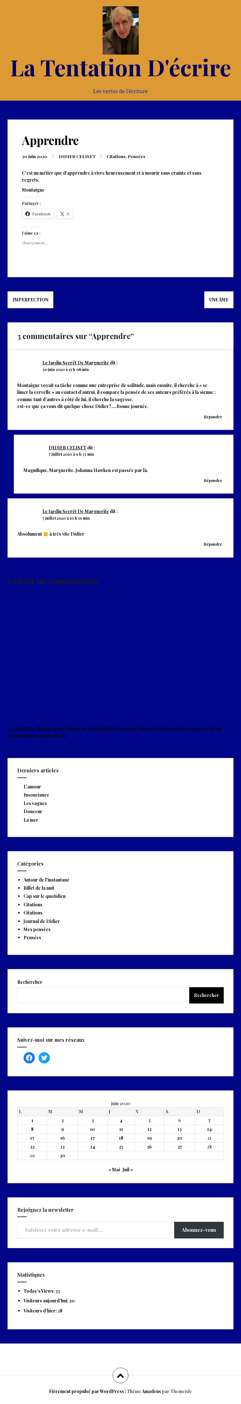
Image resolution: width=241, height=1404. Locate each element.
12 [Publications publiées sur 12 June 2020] (149, 1129)
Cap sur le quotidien (45, 896)
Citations (116, 156)
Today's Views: (40, 1291)
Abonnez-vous (199, 1229)
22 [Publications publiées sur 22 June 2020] (32, 1146)
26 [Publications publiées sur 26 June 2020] (149, 1146)
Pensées (137, 156)
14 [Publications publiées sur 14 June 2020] (209, 1129)
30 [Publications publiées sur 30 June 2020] (62, 1155)
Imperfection (30, 299)
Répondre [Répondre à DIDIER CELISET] (213, 480)
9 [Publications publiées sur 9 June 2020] (62, 1129)
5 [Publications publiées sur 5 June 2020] (149, 1120)
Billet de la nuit (39, 888)
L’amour (32, 786)
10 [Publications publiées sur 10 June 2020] (92, 1129)
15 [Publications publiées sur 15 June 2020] (32, 1138)
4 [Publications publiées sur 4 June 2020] (121, 1120)
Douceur (33, 811)
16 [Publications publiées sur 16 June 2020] (62, 1138)
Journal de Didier (42, 921)
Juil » (128, 1169)
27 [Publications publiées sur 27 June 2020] (180, 1146)
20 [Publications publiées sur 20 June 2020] (179, 1138)
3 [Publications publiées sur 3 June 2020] (93, 1120)
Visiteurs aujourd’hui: (46, 1300)
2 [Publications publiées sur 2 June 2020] (63, 1120)
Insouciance (36, 794)
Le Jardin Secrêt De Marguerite (75, 362)
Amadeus (151, 1391)
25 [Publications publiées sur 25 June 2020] (121, 1146)
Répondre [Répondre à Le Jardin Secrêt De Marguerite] (213, 416)
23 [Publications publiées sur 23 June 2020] (62, 1146)
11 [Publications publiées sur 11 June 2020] (121, 1129)
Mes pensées (37, 929)
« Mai (114, 1169)
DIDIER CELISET (77, 156)
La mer (31, 820)
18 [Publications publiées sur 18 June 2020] (121, 1138)
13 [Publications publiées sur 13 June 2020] (180, 1129)
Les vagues (35, 803)
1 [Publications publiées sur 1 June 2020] (32, 1120)
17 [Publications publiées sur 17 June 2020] (93, 1138)
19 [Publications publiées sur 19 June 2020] (149, 1138)
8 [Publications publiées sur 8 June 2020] (32, 1129)
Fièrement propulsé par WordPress (86, 1391)
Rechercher (29, 982)
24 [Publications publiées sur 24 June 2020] (92, 1146)
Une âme (218, 299)
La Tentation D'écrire (120, 67)
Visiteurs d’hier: (41, 1310)
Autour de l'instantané (46, 879)
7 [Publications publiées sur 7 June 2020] (209, 1120)
